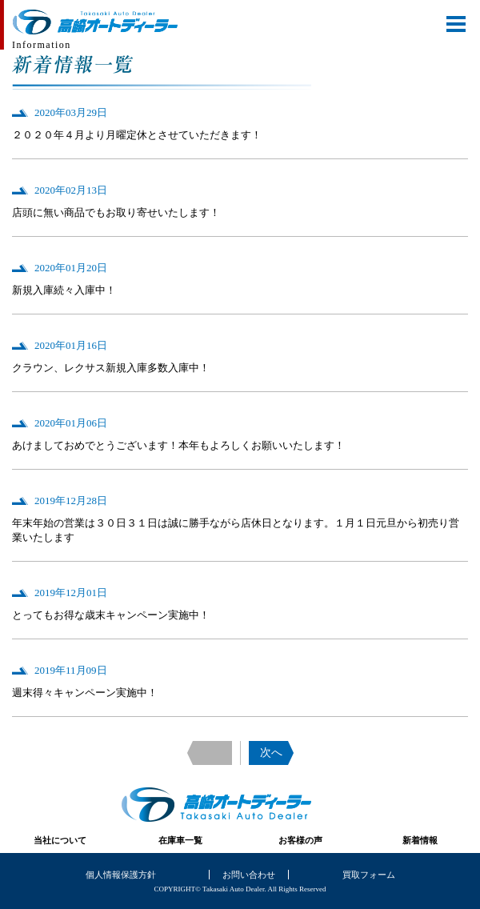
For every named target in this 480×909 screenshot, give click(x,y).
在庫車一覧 (180, 840)
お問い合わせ (248, 874)
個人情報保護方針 (121, 874)
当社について (60, 840)
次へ (271, 753)
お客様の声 (300, 840)
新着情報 (420, 840)
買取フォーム (368, 874)
